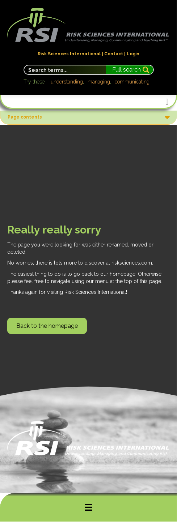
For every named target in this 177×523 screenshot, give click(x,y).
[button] (47, 326)
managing (99, 82)
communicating (132, 82)
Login (133, 53)
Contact (113, 53)
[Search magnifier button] (129, 69)
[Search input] (65, 69)
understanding (67, 82)
